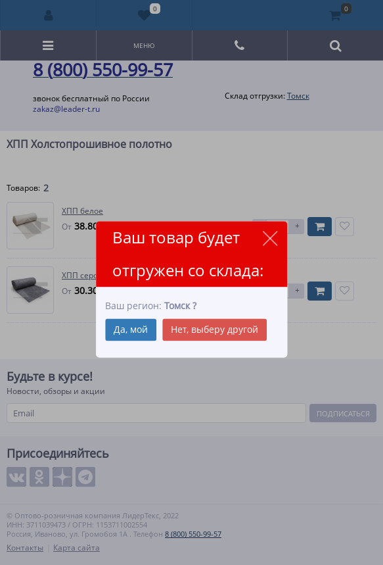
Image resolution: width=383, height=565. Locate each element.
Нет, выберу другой (214, 329)
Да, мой (131, 329)
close (269, 238)
